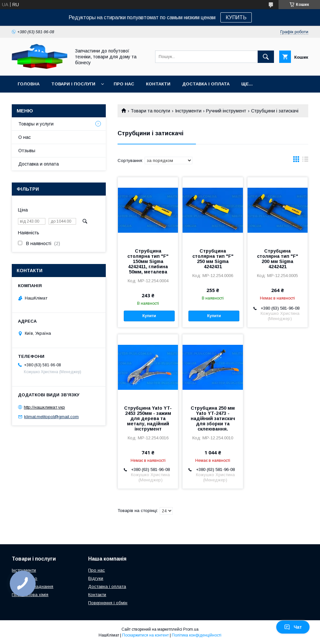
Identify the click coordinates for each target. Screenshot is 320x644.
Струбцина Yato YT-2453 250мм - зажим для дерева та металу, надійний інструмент (148, 418)
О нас (24, 137)
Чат (293, 627)
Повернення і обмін (107, 602)
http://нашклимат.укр (44, 407)
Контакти (158, 83)
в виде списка (305, 160)
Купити (149, 316)
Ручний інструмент (226, 110)
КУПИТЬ (236, 17)
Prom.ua (191, 629)
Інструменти (188, 110)
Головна (29, 83)
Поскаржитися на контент (145, 635)
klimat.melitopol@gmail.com (51, 416)
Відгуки (95, 578)
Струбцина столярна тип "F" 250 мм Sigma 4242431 (212, 258)
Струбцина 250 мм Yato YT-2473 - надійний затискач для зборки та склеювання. (213, 418)
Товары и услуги (36, 123)
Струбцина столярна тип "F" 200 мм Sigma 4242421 (277, 258)
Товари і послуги (73, 83)
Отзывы (26, 150)
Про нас (124, 83)
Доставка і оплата (206, 83)
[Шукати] (266, 57)
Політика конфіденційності (196, 635)
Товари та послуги (150, 110)
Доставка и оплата (38, 164)
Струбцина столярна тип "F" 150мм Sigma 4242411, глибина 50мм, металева (147, 261)
